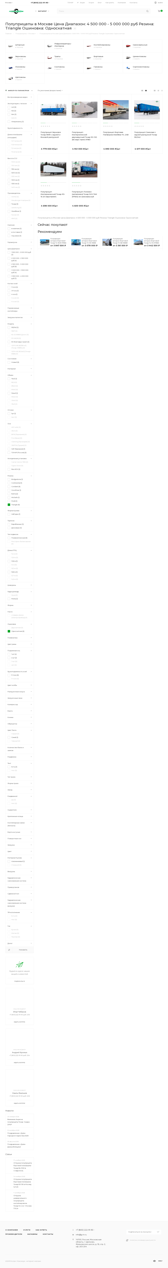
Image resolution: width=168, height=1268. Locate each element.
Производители (13, 1234)
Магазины (32, 1234)
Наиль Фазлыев (19, 1093)
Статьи (8, 1154)
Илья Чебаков (19, 1012)
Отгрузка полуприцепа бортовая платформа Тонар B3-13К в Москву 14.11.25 (23, 1183)
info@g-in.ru (81, 1235)
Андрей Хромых (19, 1052)
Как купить (41, 1230)
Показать (23, 950)
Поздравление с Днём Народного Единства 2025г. (18, 1134)
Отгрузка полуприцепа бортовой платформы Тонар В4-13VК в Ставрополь (23, 1167)
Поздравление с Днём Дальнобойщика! (16, 1145)
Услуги (26, 1230)
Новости (9, 1111)
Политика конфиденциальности (143, 1240)
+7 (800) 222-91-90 (84, 1230)
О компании (11, 1230)
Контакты (48, 1234)
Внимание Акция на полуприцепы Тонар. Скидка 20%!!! (18, 1121)
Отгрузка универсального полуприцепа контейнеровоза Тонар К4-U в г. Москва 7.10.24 (23, 1202)
